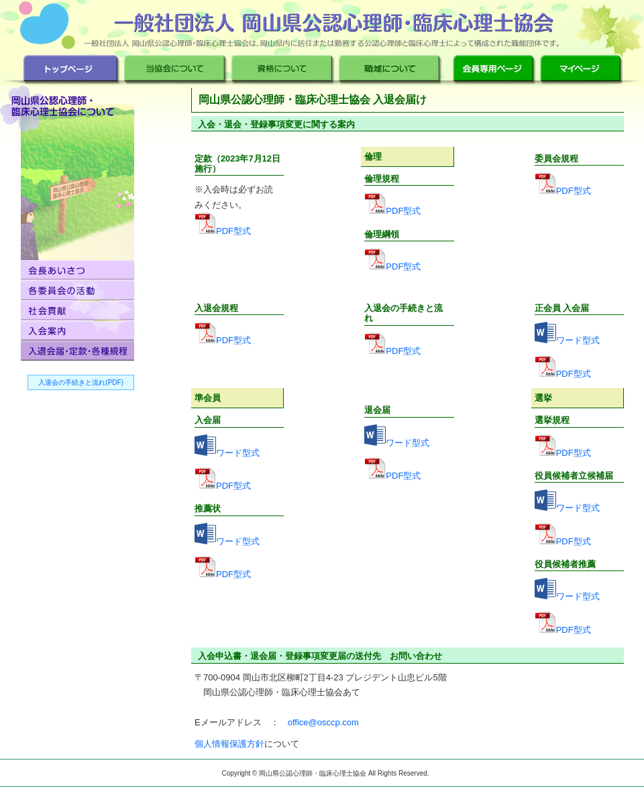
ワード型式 (578, 340)
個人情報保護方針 (229, 744)
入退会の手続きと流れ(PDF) (81, 382)
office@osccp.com (323, 722)
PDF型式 (233, 231)
